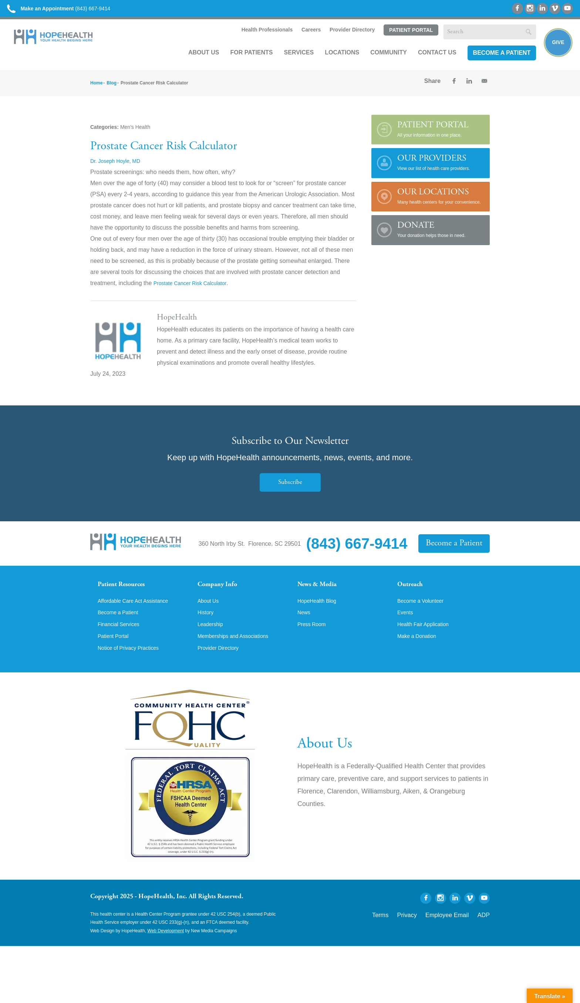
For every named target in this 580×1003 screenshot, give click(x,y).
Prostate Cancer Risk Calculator (195, 290)
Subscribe (290, 489)
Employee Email (456, 931)
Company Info (222, 592)
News (304, 628)
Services (291, 61)
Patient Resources (127, 592)
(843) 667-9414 (73, 11)
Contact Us (429, 61)
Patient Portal (403, 40)
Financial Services (122, 640)
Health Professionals (258, 39)
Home (96, 89)
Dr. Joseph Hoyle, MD (119, 167)
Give (555, 50)
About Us (196, 61)
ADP (485, 931)
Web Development (166, 948)
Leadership (212, 640)
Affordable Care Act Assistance (138, 615)
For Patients (243, 61)
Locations (334, 61)
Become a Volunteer (424, 615)
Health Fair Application (426, 640)
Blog (112, 89)
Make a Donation (419, 653)
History (207, 628)
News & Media (321, 592)
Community (380, 61)
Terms (402, 931)
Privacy (424, 931)
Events (406, 628)
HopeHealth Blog (319, 615)
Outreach (412, 592)
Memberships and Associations (238, 653)
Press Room (313, 640)
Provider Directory (344, 39)
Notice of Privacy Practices (133, 666)
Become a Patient (494, 61)
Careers (302, 39)
